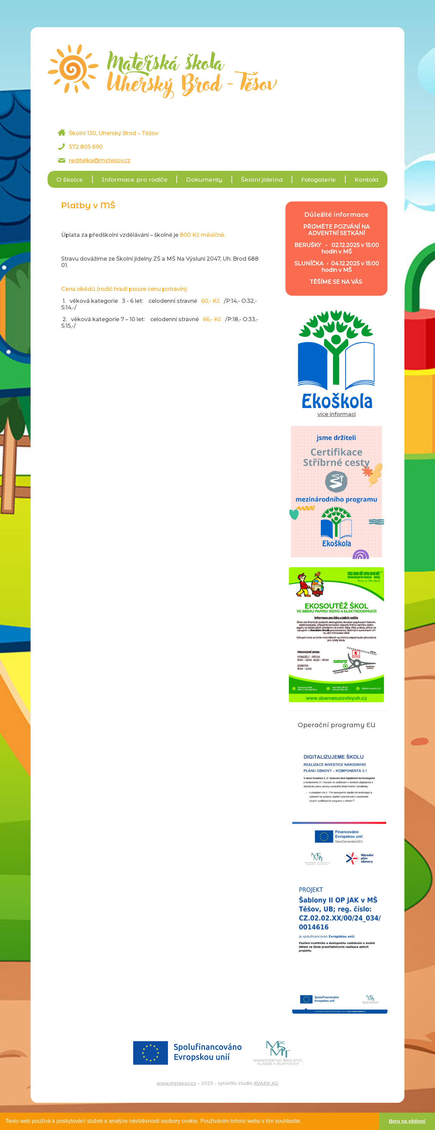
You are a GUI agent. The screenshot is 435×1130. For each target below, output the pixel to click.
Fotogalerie (318, 179)
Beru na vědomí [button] (407, 1121)
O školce (69, 179)
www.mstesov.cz (176, 1083)
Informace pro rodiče (135, 179)
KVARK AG (266, 1083)
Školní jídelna (262, 179)
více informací (336, 411)
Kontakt (366, 179)
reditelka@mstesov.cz (99, 160)
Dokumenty (204, 179)
